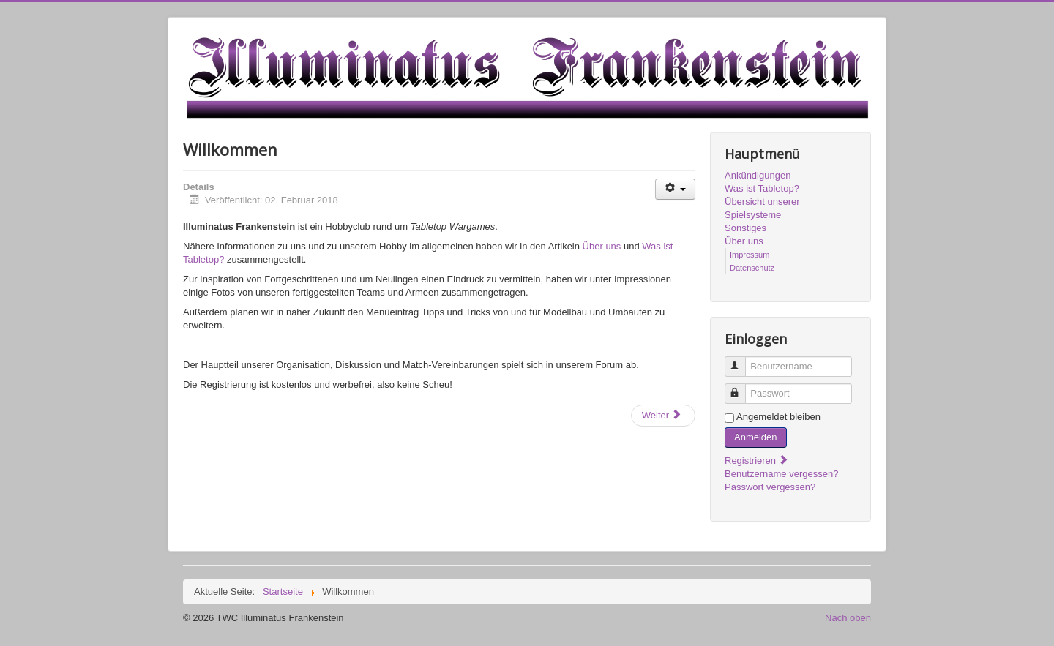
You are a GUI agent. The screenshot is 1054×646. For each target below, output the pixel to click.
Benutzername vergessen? (781, 473)
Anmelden (755, 437)
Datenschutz (752, 267)
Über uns (602, 246)
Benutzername (741, 360)
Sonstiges (745, 227)
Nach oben (848, 617)
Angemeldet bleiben (778, 416)
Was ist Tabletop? (762, 188)
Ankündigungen (757, 175)
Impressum (749, 254)
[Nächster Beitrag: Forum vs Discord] (663, 416)
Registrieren (757, 460)
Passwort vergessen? (770, 486)
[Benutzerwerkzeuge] (675, 189)
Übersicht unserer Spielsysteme (762, 208)
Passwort (741, 387)
